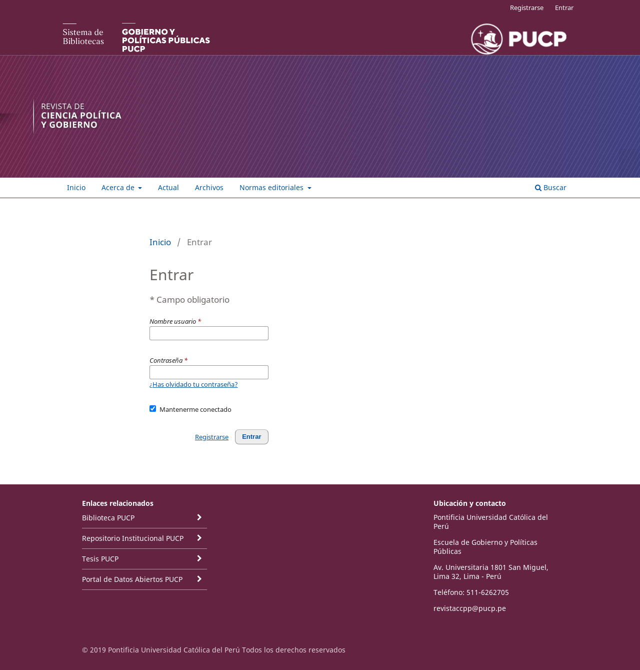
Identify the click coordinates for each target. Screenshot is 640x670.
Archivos (209, 187)
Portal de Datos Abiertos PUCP (132, 579)
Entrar (564, 7)
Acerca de (119, 187)
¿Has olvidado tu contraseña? (194, 384)
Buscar (550, 187)
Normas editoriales (273, 187)
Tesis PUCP (100, 558)
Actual (168, 187)
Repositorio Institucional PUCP (133, 538)
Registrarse (527, 7)
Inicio (76, 187)
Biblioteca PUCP (108, 517)
